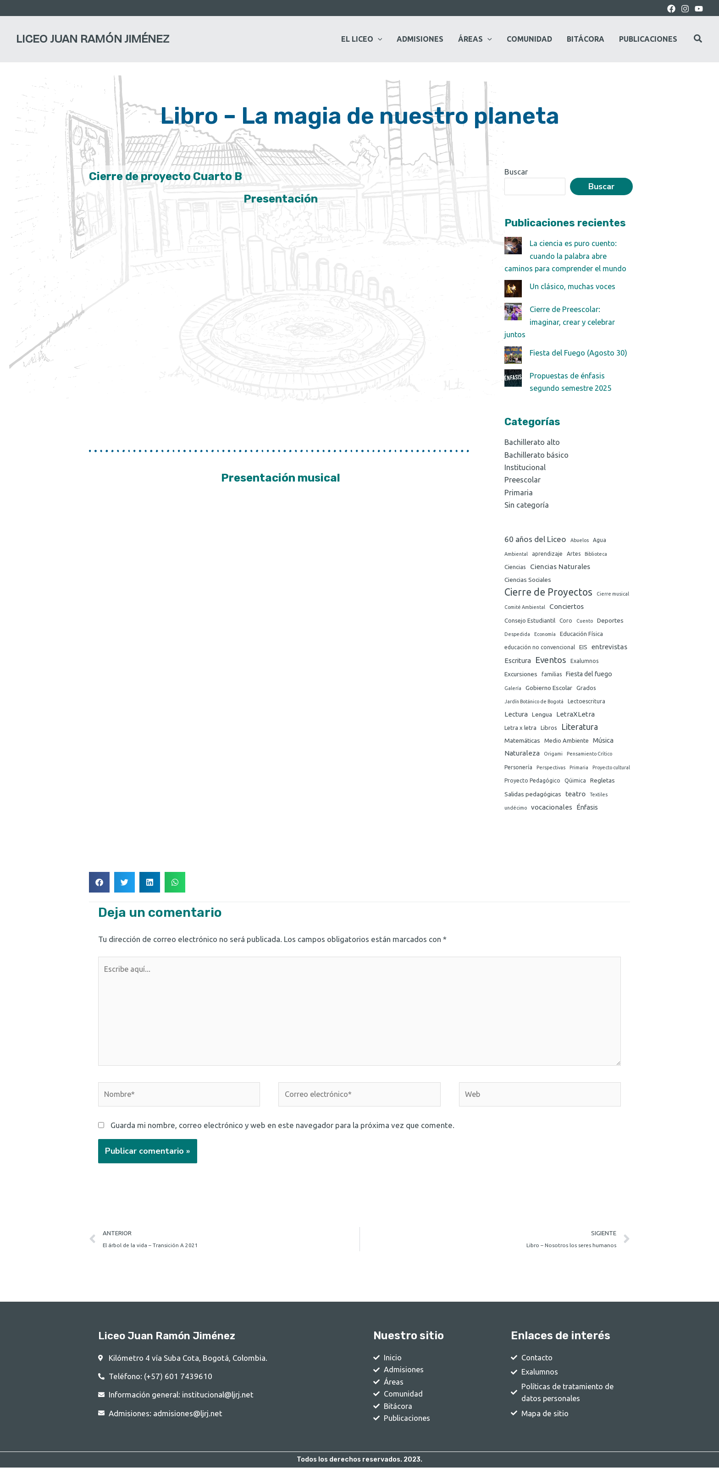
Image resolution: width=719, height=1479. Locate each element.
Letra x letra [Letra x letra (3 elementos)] (520, 730)
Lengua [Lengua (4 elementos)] (542, 716)
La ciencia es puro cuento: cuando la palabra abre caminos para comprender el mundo (567, 255)
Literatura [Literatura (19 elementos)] (579, 729)
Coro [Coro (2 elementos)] (565, 621)
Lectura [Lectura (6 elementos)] (516, 716)
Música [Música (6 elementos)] (603, 743)
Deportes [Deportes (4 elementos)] (610, 621)
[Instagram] (685, 9)
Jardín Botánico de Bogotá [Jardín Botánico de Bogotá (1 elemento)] (534, 703)
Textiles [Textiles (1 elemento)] (599, 798)
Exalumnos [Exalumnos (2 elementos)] (584, 662)
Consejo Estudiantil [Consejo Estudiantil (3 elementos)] (529, 621)
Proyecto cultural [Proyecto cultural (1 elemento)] (611, 771)
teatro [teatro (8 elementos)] (575, 797)
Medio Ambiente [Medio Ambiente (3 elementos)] (566, 743)
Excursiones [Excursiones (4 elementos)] (520, 675)
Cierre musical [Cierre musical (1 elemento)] (613, 594)
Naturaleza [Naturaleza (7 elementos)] (522, 756)
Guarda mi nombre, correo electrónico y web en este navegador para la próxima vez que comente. (282, 1133)
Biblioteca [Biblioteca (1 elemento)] (596, 553)
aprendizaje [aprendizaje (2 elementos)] (547, 553)
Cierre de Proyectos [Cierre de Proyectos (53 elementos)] (548, 591)
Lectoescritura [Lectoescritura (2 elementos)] (586, 703)
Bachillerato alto (533, 441)
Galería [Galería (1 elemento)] (512, 689)
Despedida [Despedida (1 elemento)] (517, 635)
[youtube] (699, 9)
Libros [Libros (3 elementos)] (549, 730)
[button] (99, 886)
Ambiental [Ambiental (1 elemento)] (516, 553)
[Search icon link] (698, 39)
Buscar (516, 171)
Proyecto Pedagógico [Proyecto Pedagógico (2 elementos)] (532, 785)
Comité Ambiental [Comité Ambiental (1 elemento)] (524, 607)
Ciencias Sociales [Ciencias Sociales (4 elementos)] (527, 579)
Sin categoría (527, 503)
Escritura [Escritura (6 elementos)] (517, 662)
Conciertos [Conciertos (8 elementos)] (566, 607)
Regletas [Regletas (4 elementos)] (602, 784)
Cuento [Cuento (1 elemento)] (584, 621)
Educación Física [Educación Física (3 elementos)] (581, 635)
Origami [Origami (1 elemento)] (553, 757)
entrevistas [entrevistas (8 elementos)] (609, 648)
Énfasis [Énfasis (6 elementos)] (587, 811)
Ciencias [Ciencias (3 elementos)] (515, 566)
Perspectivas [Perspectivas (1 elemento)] (550, 771)
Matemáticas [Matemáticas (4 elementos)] (522, 743)
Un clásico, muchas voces (573, 286)
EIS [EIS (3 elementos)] (583, 649)
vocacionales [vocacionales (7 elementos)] (551, 811)
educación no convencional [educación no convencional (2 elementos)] (539, 649)
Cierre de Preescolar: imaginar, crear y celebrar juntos (560, 321)
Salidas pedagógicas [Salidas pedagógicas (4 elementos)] (532, 797)
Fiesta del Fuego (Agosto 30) (580, 351)
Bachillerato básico (537, 453)
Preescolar (523, 478)
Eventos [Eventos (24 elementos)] (550, 661)
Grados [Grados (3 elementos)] (586, 688)
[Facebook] (671, 9)
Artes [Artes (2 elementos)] (574, 553)
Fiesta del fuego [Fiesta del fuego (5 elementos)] (589, 675)
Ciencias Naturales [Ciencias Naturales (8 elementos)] (560, 566)
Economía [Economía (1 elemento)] (545, 635)
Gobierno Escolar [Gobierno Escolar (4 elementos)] (548, 688)
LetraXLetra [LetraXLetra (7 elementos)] (575, 716)
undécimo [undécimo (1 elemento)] (515, 812)
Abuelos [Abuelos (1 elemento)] (579, 539)
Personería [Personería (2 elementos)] (518, 771)
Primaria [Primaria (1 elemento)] (579, 771)
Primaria (518, 491)
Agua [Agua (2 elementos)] (599, 539)
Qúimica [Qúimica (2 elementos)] (575, 785)
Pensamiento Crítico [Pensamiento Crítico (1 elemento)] (589, 757)
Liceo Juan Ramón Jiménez (92, 39)
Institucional (525, 466)
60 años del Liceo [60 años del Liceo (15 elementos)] (535, 537)
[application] (377, 39)
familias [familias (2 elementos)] (552, 676)
